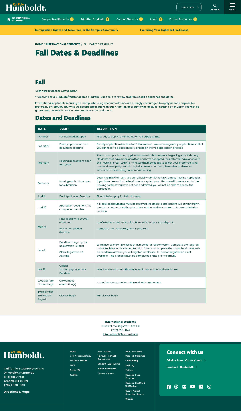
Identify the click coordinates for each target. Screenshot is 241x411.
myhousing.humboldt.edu (146, 163)
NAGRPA (73, 375)
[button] (188, 7)
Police (129, 370)
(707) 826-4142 (120, 330)
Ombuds (129, 399)
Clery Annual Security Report (134, 392)
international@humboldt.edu (120, 334)
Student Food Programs (132, 376)
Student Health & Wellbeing (135, 384)
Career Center (106, 373)
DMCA (72, 365)
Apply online (151, 137)
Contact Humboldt (180, 367)
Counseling (131, 360)
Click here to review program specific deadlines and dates (137, 97)
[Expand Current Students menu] (141, 19)
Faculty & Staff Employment (107, 357)
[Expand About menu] (160, 19)
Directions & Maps (17, 392)
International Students (18, 19)
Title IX (75, 370)
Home (39, 44)
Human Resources (107, 368)
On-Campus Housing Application (181, 178)
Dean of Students (135, 356)
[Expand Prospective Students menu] (72, 19)
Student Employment (109, 364)
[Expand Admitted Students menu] (107, 19)
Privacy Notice (78, 360)
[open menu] (232, 7)
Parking (129, 365)
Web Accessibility (80, 356)
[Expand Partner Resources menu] (195, 19)
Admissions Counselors (184, 360)
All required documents (111, 204)
